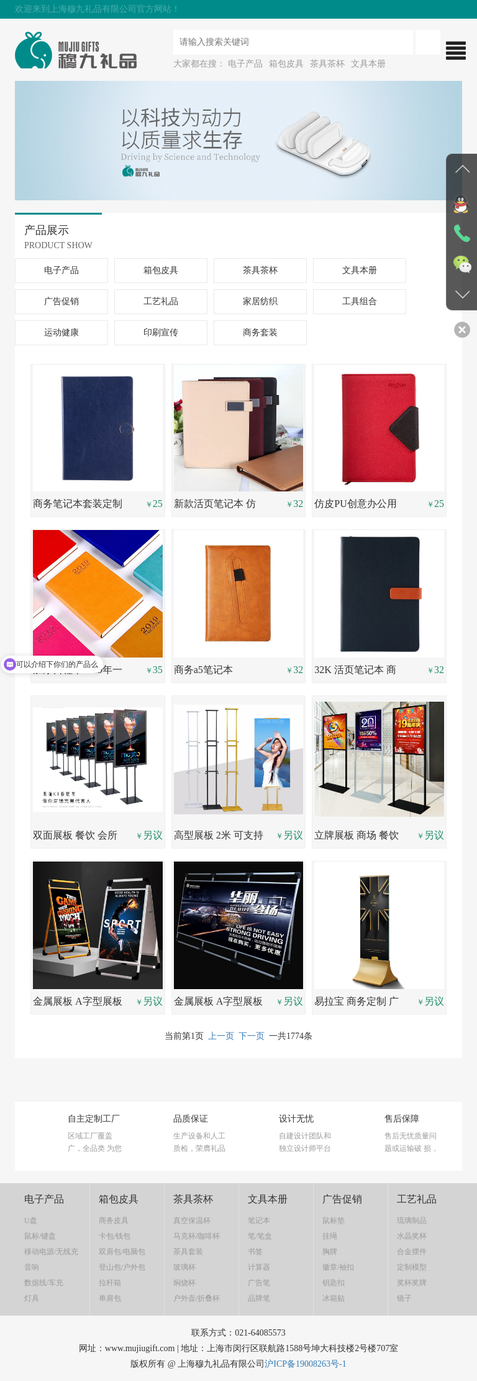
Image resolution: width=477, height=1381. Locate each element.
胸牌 (329, 1251)
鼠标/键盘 (40, 1236)
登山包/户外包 (122, 1267)
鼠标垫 (333, 1220)
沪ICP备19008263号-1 (305, 1364)
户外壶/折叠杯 (196, 1298)
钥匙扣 (333, 1282)
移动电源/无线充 (51, 1251)
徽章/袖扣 (338, 1267)
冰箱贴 (333, 1298)
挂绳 (329, 1236)
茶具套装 (188, 1251)
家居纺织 (260, 301)
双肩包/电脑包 (122, 1251)
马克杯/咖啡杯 (196, 1236)
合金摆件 (412, 1251)
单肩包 (110, 1298)
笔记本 (259, 1220)
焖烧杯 (184, 1282)
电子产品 (245, 63)
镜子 (404, 1298)
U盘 (30, 1220)
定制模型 (412, 1267)
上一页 (221, 1036)
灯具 (31, 1298)
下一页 (251, 1036)
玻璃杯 (184, 1267)
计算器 (259, 1267)
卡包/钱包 (114, 1236)
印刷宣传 (160, 332)
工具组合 (359, 301)
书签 (255, 1251)
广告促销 (61, 301)
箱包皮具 (286, 63)
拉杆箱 (110, 1282)
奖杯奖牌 (412, 1282)
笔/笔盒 (260, 1236)
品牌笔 (259, 1298)
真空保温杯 (192, 1220)
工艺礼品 (160, 301)
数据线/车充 (43, 1282)
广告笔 (259, 1282)
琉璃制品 (412, 1220)
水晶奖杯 (412, 1236)
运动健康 (61, 332)
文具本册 (368, 63)
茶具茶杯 (327, 63)
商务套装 (260, 332)
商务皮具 (114, 1220)
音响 (31, 1267)
